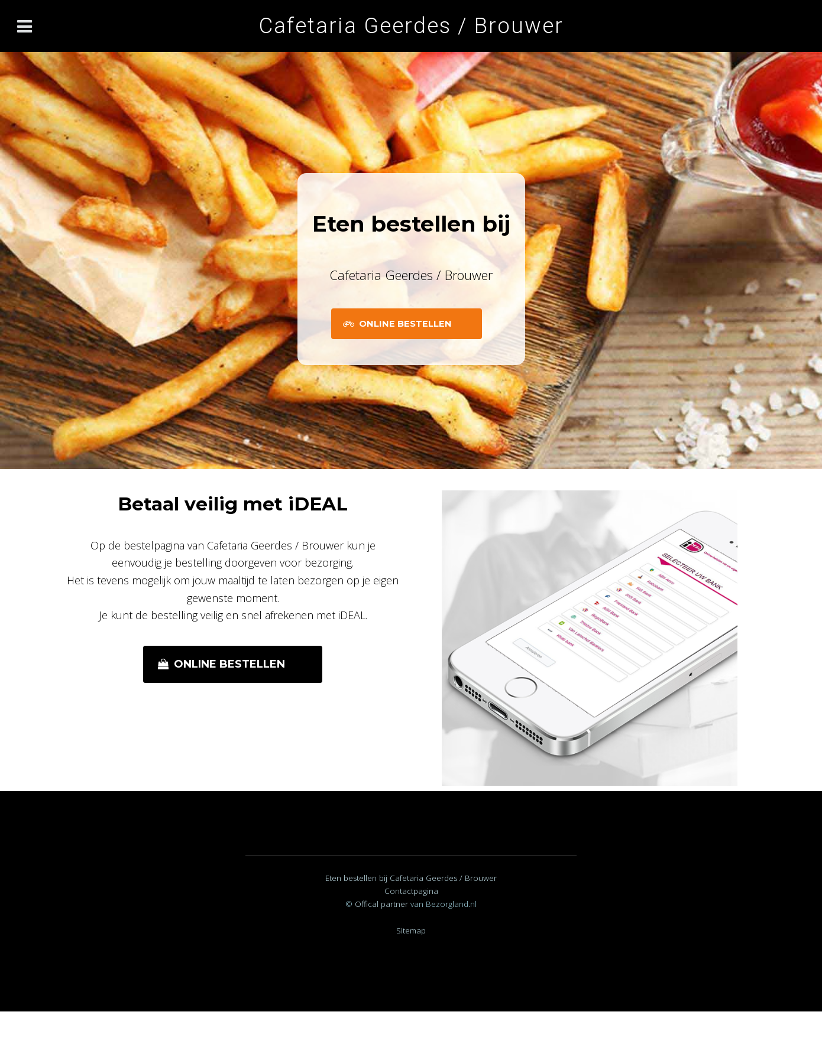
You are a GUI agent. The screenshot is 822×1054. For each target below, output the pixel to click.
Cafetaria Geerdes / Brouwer (411, 25)
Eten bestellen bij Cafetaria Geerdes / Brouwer (411, 878)
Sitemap (411, 930)
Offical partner (382, 904)
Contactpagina (411, 891)
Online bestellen (229, 664)
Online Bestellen (405, 323)
